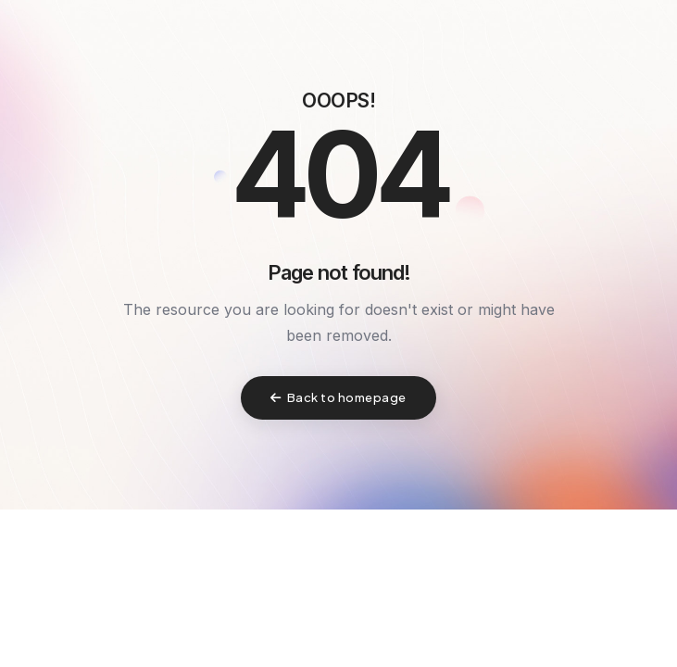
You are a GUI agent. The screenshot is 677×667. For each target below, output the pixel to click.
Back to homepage (338, 397)
